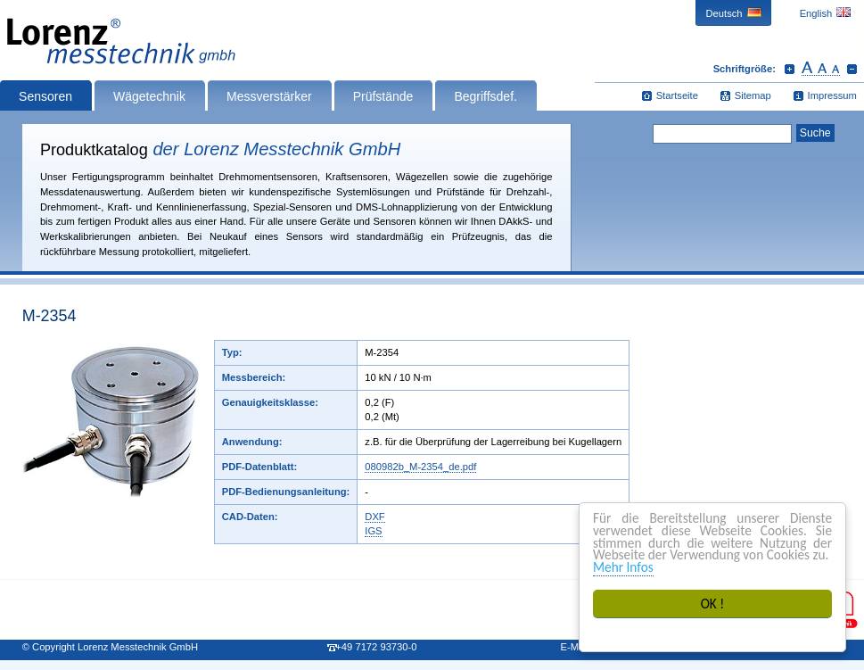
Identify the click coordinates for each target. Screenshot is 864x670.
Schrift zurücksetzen (821, 69)
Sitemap (753, 95)
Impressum (832, 95)
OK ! (713, 603)
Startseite (677, 95)
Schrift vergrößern (789, 69)
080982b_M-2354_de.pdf (420, 466)
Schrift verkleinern (852, 69)
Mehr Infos (623, 566)
